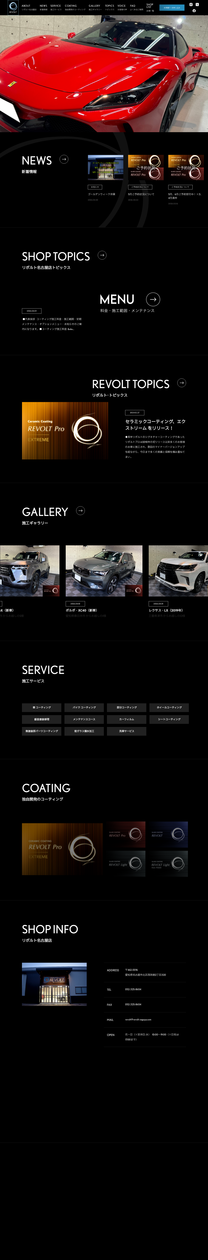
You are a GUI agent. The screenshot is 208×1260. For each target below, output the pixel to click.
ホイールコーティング (169, 707)
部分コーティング (127, 707)
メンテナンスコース (84, 719)
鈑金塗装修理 (41, 719)
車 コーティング (42, 707)
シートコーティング (169, 719)
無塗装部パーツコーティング (42, 731)
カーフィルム (126, 719)
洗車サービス (126, 731)
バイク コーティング (84, 707)
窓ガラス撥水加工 (84, 731)
